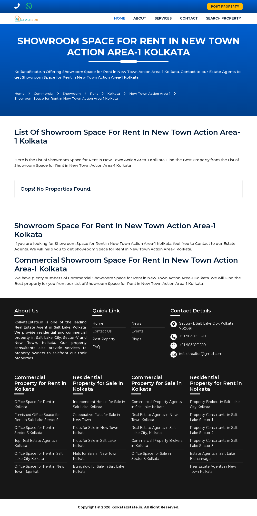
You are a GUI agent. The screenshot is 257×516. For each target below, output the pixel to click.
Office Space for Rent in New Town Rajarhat (39, 469)
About (139, 18)
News (136, 323)
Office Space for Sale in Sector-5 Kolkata (151, 456)
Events (137, 331)
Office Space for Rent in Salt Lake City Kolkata (38, 456)
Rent (94, 93)
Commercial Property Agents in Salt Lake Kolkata (156, 404)
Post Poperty (103, 339)
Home (119, 18)
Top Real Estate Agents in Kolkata (36, 443)
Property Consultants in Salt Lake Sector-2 (213, 430)
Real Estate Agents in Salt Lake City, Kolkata (153, 430)
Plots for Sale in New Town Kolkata (95, 430)
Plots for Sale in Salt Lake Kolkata (94, 443)
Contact (189, 18)
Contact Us (101, 331)
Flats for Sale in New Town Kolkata (95, 456)
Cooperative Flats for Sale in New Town (96, 417)
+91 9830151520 (192, 336)
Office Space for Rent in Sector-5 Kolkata (34, 430)
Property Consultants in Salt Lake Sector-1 (213, 417)
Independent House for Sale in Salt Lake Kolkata (99, 404)
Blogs (136, 339)
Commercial (43, 93)
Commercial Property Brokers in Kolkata (156, 443)
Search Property (223, 18)
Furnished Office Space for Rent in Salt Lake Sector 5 (37, 417)
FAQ (96, 347)
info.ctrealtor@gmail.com (200, 353)
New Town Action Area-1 (149, 93)
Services (163, 18)
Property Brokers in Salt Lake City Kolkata (215, 404)
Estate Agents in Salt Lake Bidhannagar (212, 456)
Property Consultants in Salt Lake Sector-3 (213, 443)
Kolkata (113, 93)
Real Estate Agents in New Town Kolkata (154, 417)
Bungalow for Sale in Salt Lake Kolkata (98, 469)
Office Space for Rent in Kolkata (34, 404)
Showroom (72, 93)
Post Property (225, 6)
